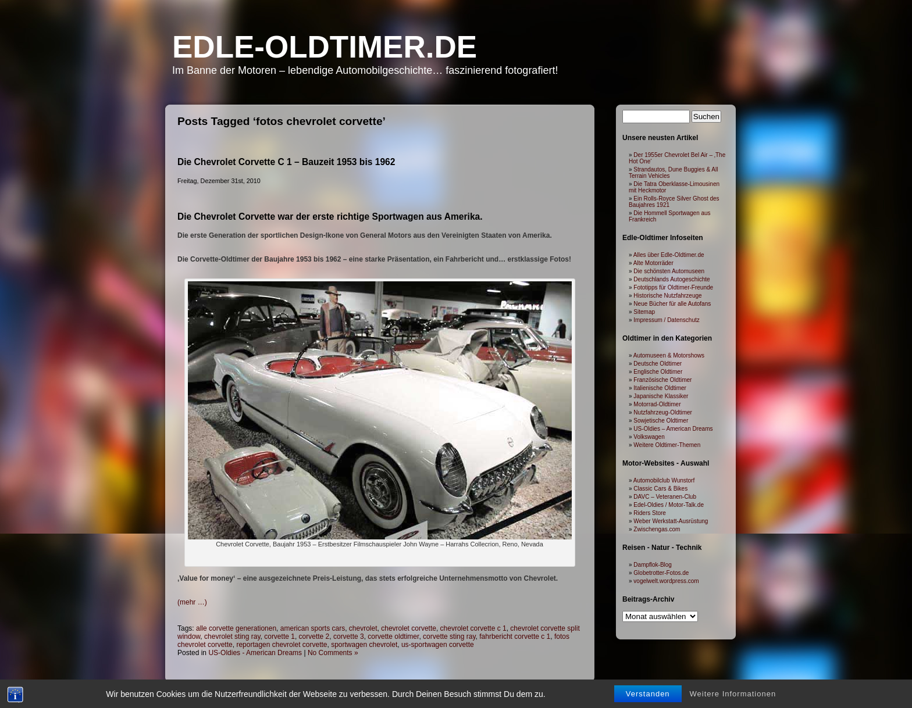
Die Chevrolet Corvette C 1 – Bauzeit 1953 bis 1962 (286, 162)
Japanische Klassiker (660, 396)
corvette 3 (348, 636)
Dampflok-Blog (652, 565)
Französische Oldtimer (662, 380)
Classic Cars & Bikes (660, 488)
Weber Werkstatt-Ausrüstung (670, 521)
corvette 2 (314, 636)
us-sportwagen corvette (437, 645)
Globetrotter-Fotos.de (661, 573)
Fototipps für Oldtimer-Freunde (673, 287)
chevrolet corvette (408, 628)
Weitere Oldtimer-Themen (666, 445)
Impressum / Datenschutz (666, 320)
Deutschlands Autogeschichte (671, 279)
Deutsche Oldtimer (657, 363)
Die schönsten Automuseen (668, 271)
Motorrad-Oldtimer (657, 404)
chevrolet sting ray (232, 636)
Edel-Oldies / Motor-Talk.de (668, 505)
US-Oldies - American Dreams (255, 653)
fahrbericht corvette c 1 (514, 636)
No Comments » (333, 653)
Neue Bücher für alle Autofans (672, 304)
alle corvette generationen (236, 628)
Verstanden (648, 695)
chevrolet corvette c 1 (473, 628)
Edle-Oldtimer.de (324, 47)
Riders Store (649, 513)
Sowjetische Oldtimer (660, 420)
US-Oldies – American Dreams (672, 428)
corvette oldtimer (393, 636)
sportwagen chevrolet (364, 645)
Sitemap (644, 312)
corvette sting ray (449, 636)
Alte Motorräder (653, 263)
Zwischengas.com (656, 529)
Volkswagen (648, 437)
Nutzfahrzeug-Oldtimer (662, 412)
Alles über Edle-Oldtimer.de (668, 255)
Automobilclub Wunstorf (663, 480)
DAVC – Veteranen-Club (664, 497)
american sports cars (312, 628)
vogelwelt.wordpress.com (666, 581)
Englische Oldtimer (657, 372)
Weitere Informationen (733, 695)
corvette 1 (279, 636)
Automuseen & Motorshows (668, 355)
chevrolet (363, 628)
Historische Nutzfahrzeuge (667, 295)
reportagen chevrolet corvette (281, 645)
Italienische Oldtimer (659, 388)
